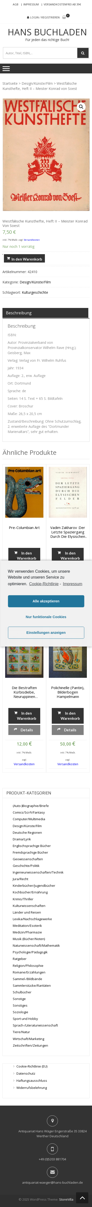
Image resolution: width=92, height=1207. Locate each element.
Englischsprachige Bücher (32, 846)
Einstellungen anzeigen (46, 633)
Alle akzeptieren (46, 601)
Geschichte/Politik (26, 865)
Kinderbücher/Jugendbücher (34, 885)
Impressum (31, 4)
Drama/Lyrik (22, 839)
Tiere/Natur (21, 1032)
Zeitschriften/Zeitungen (30, 1045)
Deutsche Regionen (27, 832)
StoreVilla (66, 1199)
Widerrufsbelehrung (31, 1087)
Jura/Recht (20, 879)
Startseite (10, 83)
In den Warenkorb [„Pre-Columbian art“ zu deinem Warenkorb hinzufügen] (26, 555)
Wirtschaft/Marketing (28, 1039)
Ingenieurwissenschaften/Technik (38, 872)
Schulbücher (22, 992)
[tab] (45, 313)
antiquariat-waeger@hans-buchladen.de (52, 1182)
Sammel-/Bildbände (27, 979)
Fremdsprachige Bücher (30, 852)
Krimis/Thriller (23, 899)
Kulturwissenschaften (29, 905)
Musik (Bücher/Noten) (29, 939)
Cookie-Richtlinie (44, 584)
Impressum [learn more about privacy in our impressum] (72, 584)
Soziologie (20, 1012)
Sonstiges (20, 1005)
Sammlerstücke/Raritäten (32, 985)
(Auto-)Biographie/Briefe (31, 806)
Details (27, 730)
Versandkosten (32, 239)
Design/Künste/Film (37, 83)
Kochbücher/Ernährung (30, 892)
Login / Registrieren (45, 17)
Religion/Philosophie (28, 965)
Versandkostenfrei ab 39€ (62, 4)
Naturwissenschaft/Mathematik (36, 945)
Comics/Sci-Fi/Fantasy (29, 812)
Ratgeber (19, 959)
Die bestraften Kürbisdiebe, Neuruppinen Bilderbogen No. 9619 (24, 692)
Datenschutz (25, 1073)
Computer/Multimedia (29, 819)
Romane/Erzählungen (29, 972)
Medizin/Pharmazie (27, 932)
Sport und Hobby (25, 1018)
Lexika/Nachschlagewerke (32, 919)
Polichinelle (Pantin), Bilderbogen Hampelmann (67, 692)
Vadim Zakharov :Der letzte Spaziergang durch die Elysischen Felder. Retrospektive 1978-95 (67, 532)
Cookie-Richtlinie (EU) (31, 1066)
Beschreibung (19, 313)
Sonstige (19, 999)
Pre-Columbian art (24, 527)
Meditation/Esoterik (27, 925)
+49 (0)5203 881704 (52, 1159)
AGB (15, 4)
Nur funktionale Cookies (46, 617)
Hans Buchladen (47, 32)
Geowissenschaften (28, 859)
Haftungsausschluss (31, 1080)
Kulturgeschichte (35, 292)
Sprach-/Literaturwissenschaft (35, 1025)
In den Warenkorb (27, 259)
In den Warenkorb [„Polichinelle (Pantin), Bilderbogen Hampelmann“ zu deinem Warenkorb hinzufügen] (70, 716)
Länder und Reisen (27, 912)
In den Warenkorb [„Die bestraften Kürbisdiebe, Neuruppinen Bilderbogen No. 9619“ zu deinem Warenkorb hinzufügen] (26, 716)
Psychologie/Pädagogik (30, 952)
